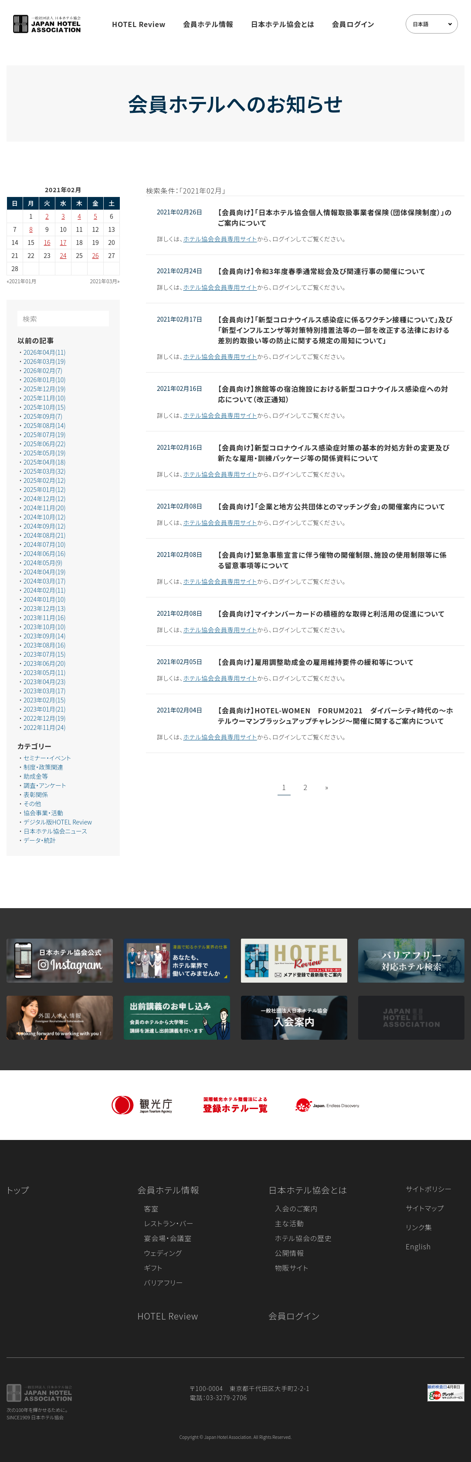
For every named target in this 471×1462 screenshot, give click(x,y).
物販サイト (292, 1267)
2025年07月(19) (45, 434)
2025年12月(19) (45, 388)
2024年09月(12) (45, 526)
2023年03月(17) (45, 690)
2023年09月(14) (45, 635)
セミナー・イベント (47, 757)
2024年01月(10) (45, 599)
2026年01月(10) (45, 379)
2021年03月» (105, 281)
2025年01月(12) (45, 489)
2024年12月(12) (45, 498)
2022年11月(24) (45, 727)
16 (47, 242)
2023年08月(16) (45, 645)
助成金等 (36, 776)
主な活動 (289, 1223)
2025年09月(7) (43, 416)
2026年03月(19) (45, 361)
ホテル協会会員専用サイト (220, 238)
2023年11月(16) (45, 617)
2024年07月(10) (45, 544)
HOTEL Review (139, 24)
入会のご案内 (296, 1208)
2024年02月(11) (45, 590)
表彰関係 (36, 794)
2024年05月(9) (43, 562)
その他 (32, 803)
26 (95, 255)
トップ (18, 1190)
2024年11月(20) (45, 507)
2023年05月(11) (45, 672)
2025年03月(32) (45, 471)
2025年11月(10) (45, 397)
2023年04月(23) (45, 681)
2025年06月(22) (45, 443)
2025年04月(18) (45, 462)
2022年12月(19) (45, 718)
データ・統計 (40, 840)
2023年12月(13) (45, 608)
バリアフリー (163, 1282)
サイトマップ (425, 1208)
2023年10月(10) (45, 626)
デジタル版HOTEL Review (58, 821)
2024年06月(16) (45, 553)
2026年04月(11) (45, 352)
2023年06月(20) (45, 663)
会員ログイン (353, 24)
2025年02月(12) (45, 480)
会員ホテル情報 (208, 24)
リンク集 (419, 1227)
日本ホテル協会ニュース (55, 831)
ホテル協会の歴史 (303, 1238)
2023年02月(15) (45, 699)
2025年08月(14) (45, 425)
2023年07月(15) (45, 654)
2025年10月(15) (45, 407)
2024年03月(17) (45, 581)
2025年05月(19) (45, 452)
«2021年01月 (22, 281)
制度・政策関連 (43, 767)
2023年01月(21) (45, 709)
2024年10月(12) (45, 516)
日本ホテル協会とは (283, 24)
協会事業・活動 (43, 812)
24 (63, 255)
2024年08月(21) (45, 535)
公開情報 (289, 1253)
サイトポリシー (429, 1189)
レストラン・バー (168, 1223)
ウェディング (163, 1253)
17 (63, 242)
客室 (151, 1208)
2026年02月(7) (43, 370)
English (418, 1246)
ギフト (153, 1267)
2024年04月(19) (45, 571)
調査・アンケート (45, 785)
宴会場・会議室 (168, 1238)
